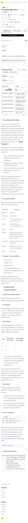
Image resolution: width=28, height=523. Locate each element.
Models (3, 504)
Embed (23, 69)
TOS (2, 490)
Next (24, 114)
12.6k (10, 12)
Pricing (3, 511)
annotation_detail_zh (10, 290)
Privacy (3, 492)
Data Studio (16, 31)
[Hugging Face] (2, 518)
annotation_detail (9, 287)
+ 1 (10, 24)
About (3, 495)
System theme (6, 484)
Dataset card (6, 31)
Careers (3, 497)
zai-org (7, 7)
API (18, 69)
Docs (2, 514)
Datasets (3, 507)
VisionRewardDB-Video (9, 10)
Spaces (3, 509)
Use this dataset (12, 35)
